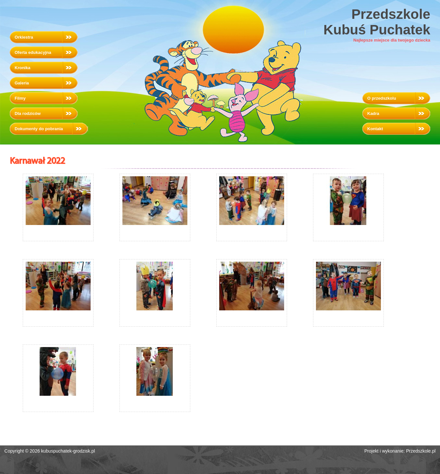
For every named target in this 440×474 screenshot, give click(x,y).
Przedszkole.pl (420, 451)
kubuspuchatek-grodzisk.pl (68, 451)
